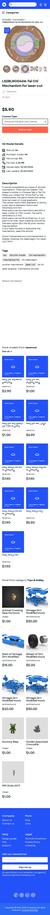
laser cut (30, 264)
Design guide (9, 838)
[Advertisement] (25, 313)
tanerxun (11, 91)
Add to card (25, 129)
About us (7, 820)
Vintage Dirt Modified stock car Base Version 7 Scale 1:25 (12, 699)
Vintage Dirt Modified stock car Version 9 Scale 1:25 (35, 699)
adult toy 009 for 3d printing (12, 381)
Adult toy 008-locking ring (33, 381)
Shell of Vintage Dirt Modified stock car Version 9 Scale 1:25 (12, 655)
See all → (7, 351)
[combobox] (25, 121)
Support (6, 845)
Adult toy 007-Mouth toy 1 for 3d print (12, 425)
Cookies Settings (29, 910)
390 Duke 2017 (11, 785)
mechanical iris (11, 259)
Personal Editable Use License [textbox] (21, 121)
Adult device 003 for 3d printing (12, 513)
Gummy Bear (10, 742)
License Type (9, 116)
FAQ (4, 842)
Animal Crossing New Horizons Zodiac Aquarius (12, 611)
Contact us (8, 823)
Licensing (30, 845)
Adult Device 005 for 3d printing (12, 469)
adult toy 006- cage (36, 424)
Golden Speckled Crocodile (37, 743)
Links (28, 823)
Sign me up (25, 867)
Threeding (4, 4)
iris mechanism (37, 255)
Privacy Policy (32, 842)
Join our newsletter (14, 854)
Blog (27, 820)
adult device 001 (10, 555)
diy (4, 255)
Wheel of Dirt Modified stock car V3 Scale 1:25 (36, 655)
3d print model (18, 255)
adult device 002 (34, 511)
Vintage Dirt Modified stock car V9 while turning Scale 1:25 (35, 611)
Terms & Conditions (35, 838)
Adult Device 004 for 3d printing (36, 469)
